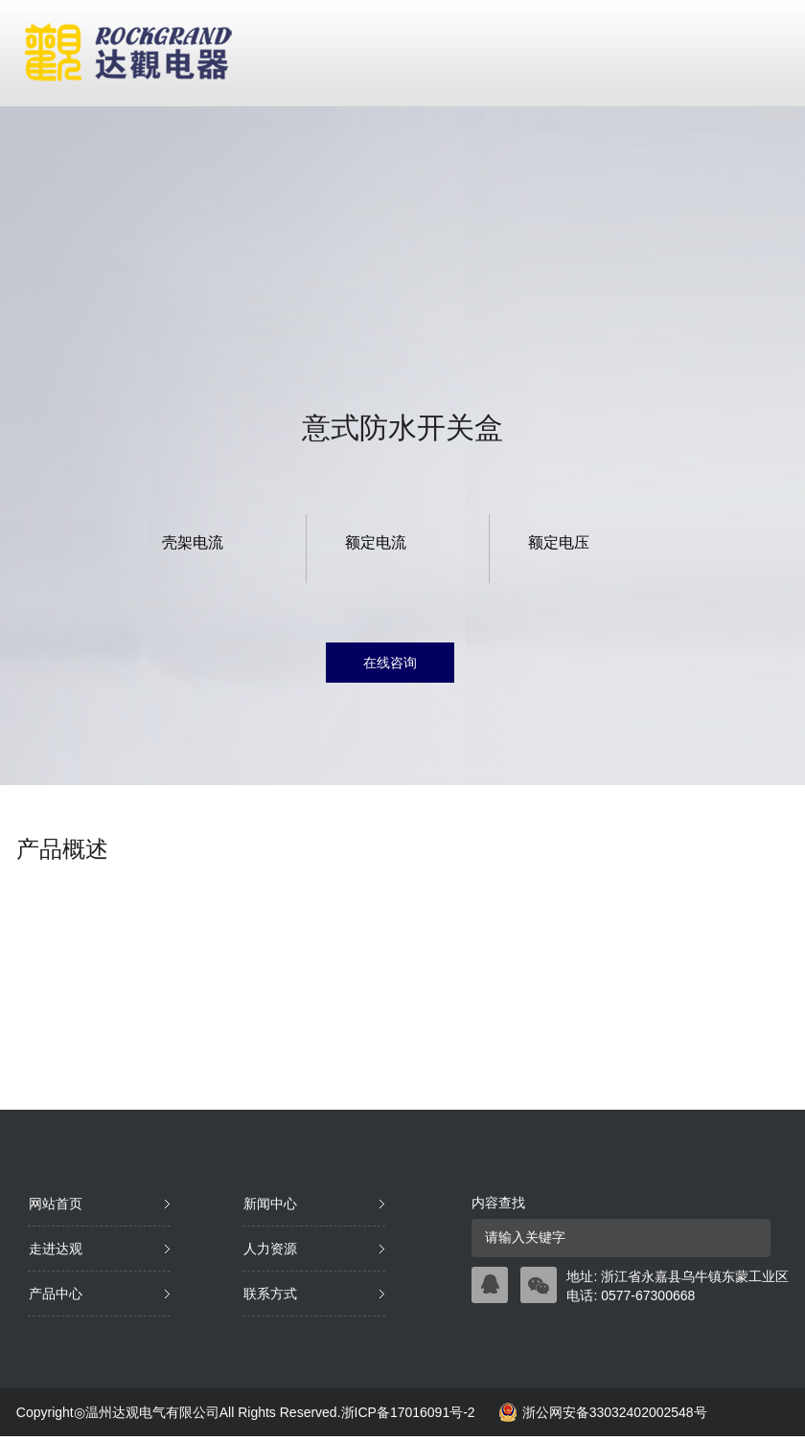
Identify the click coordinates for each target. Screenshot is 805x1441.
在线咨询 (390, 662)
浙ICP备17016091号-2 (408, 1412)
